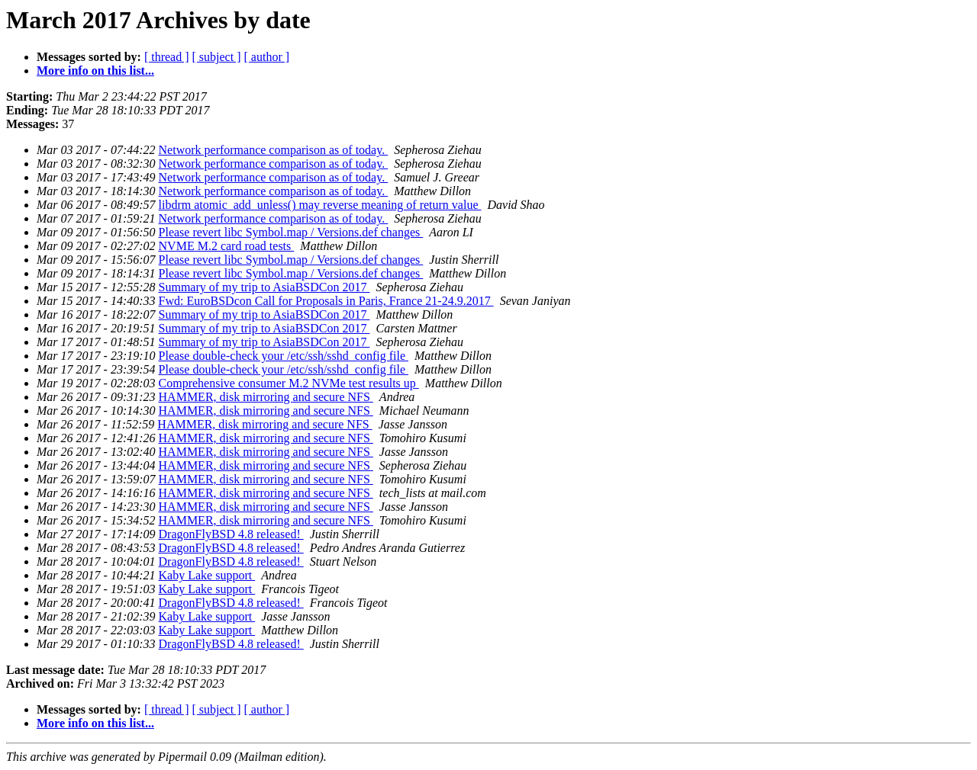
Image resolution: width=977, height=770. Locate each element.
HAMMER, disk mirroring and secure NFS (266, 396)
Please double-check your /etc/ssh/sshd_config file (283, 355)
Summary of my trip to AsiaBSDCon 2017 (264, 287)
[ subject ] (216, 56)
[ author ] (267, 56)
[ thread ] (166, 56)
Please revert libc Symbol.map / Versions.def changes (291, 232)
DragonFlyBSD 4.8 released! (231, 534)
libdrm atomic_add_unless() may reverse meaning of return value (320, 204)
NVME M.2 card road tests (227, 245)
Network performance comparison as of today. (274, 149)
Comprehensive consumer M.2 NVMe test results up (289, 383)
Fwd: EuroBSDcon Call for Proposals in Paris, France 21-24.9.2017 (326, 300)
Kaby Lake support (207, 575)
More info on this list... (95, 70)
